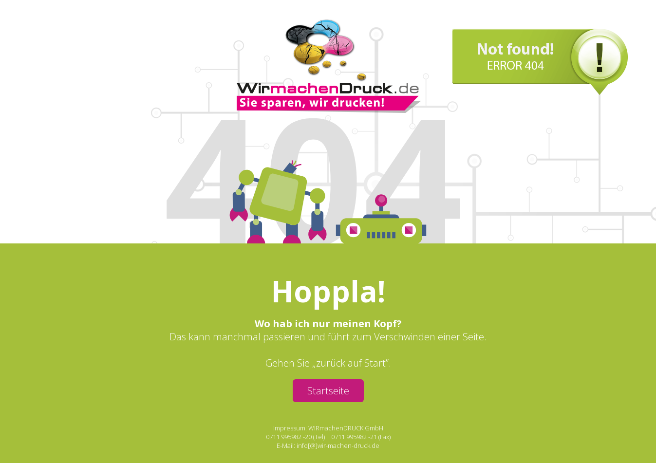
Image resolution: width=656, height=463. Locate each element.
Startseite (328, 390)
